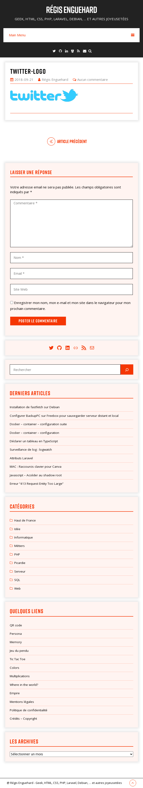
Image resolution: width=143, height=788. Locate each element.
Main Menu (71, 35)
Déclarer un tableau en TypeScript (34, 441)
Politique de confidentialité (28, 710)
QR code (16, 625)
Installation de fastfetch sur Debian (35, 407)
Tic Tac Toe (17, 659)
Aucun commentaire (92, 79)
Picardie (19, 563)
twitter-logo (28, 71)
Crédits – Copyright (23, 718)
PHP (17, 554)
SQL (17, 580)
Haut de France (25, 520)
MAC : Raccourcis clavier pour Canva (35, 466)
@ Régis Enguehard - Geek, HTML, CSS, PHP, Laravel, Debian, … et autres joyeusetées (64, 783)
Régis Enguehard (71, 9)
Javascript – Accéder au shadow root (36, 475)
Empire (15, 693)
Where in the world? (24, 685)
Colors (14, 668)
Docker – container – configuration (34, 433)
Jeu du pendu (19, 651)
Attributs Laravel (21, 458)
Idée (17, 529)
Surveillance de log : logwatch (31, 449)
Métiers (19, 546)
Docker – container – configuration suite (38, 424)
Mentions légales (22, 702)
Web (17, 588)
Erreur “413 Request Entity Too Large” (36, 484)
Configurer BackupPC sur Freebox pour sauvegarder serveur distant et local (64, 416)
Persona (16, 634)
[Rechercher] (127, 369)
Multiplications (20, 676)
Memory (16, 642)
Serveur (19, 571)
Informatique (23, 537)
